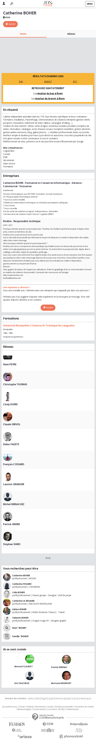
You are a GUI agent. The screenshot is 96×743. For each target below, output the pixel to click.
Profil (23, 33)
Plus (48, 557)
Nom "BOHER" (19, 627)
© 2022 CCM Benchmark (69, 709)
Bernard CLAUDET (23, 666)
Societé (50, 707)
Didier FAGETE (11, 444)
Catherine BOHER (21, 575)
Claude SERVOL (12, 424)
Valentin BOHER (20, 617)
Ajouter (12, 23)
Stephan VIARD (11, 544)
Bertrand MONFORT (61, 683)
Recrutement (40, 707)
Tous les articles (39, 709)
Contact (22, 707)
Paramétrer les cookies (84, 707)
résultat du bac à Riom (49, 93)
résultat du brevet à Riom (50, 98)
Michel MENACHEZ (13, 504)
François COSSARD (13, 464)
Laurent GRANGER (13, 484)
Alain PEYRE (9, 364)
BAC (21, 81)
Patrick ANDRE (11, 524)
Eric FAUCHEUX (21, 683)
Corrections (52, 709)
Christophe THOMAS (15, 384)
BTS (75, 81)
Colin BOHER (18, 592)
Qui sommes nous (9, 707)
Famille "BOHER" (20, 636)
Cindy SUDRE (10, 404)
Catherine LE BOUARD (23, 600)
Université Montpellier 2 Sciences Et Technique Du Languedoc (39, 325)
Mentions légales (24, 709)
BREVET (48, 81)
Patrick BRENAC (59, 667)
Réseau (71, 33)
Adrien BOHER (19, 609)
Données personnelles (64, 707)
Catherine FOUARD (21, 583)
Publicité (30, 707)
